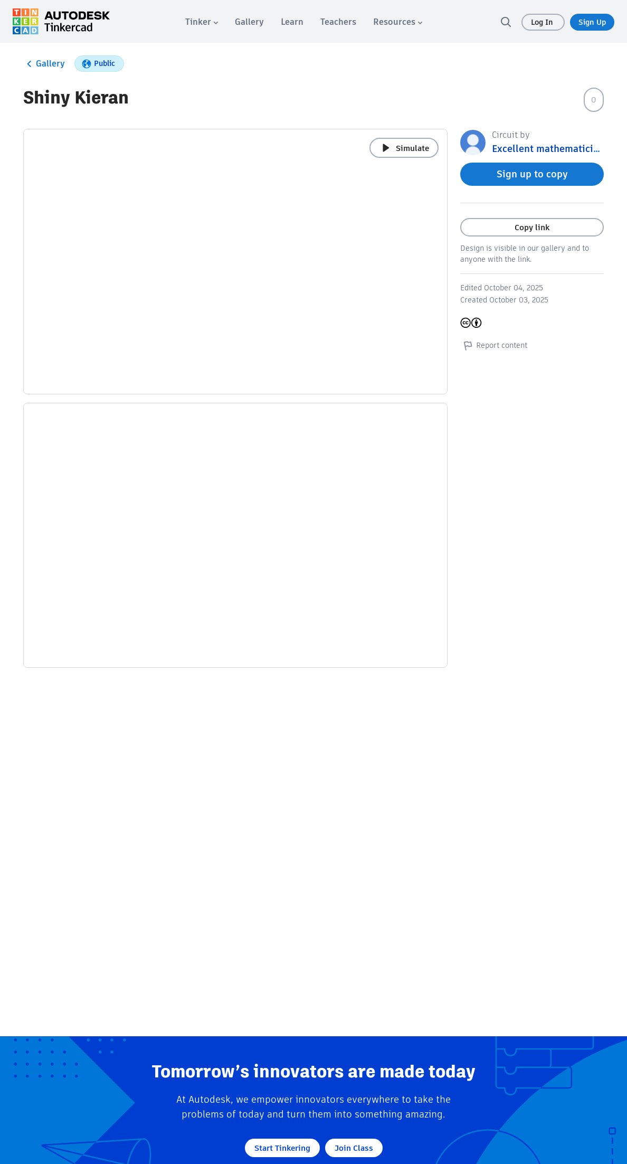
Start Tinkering (282, 1147)
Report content (493, 345)
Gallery (44, 64)
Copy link (532, 227)
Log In (543, 22)
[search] (506, 22)
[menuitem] (201, 22)
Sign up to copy (532, 174)
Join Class (354, 1147)
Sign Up (592, 22)
